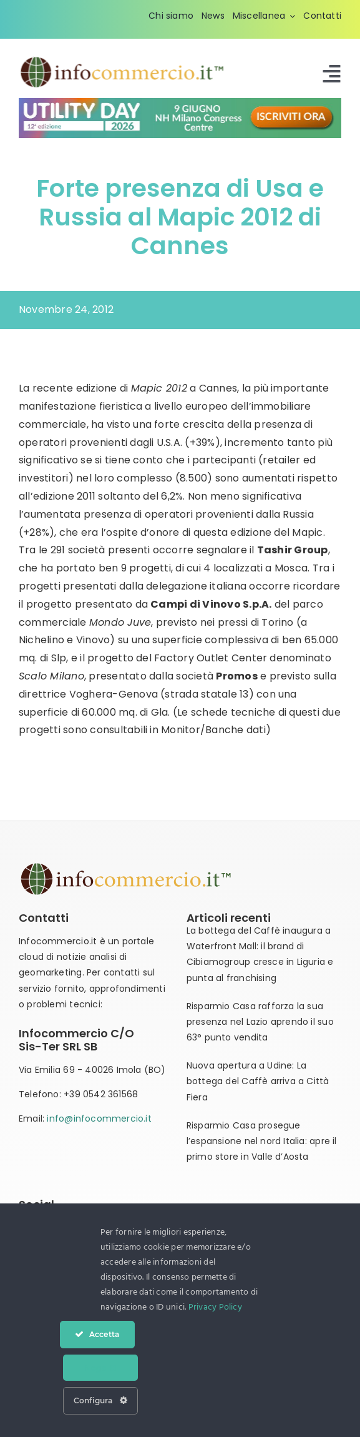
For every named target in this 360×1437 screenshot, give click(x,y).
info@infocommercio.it (99, 1118)
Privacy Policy (215, 1307)
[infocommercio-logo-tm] (122, 59)
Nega (100, 1368)
